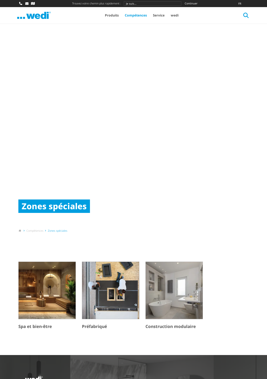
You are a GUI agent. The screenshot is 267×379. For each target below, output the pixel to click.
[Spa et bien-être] (47, 195)
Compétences (136, 15)
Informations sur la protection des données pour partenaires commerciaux (186, 356)
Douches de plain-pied (34, 313)
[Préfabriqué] (110, 195)
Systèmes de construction (37, 306)
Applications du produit (95, 306)
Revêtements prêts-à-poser (38, 319)
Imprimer (25, 356)
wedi (175, 15)
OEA (63, 356)
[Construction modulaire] (174, 195)
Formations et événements (157, 319)
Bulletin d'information (154, 313)
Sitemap (67, 361)
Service (159, 15)
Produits (112, 15)
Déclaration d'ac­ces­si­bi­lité (37, 361)
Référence (85, 319)
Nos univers (87, 313)
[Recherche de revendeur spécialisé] (33, 3)
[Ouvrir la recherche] (245, 15)
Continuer (191, 3)
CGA (51, 356)
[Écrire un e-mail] (26, 3)
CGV (40, 356)
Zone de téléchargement (156, 306)
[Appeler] (20, 3)
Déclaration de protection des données (98, 356)
